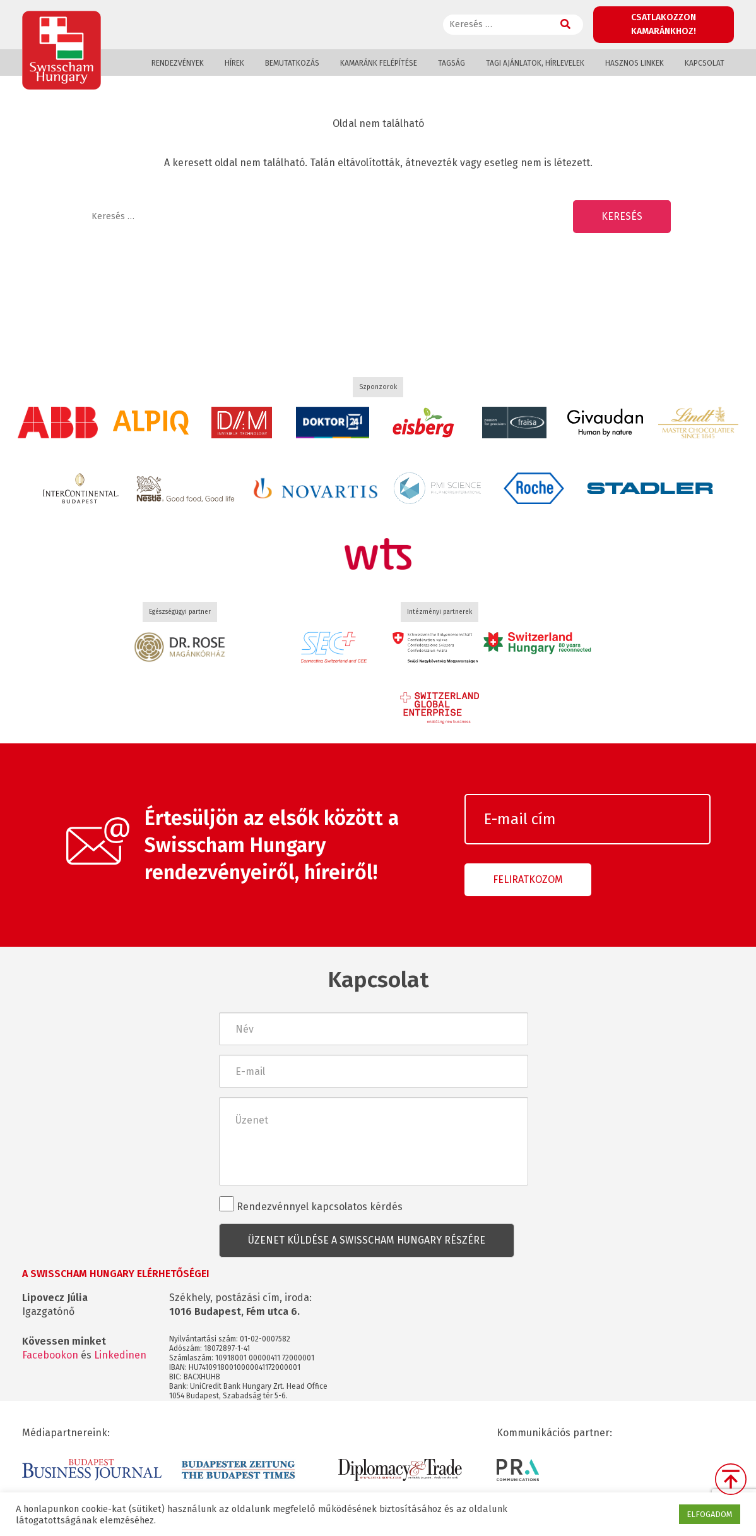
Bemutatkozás (292, 63)
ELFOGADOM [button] (710, 1514)
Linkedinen (120, 1355)
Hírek (234, 63)
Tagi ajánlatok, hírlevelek (535, 63)
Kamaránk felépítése (378, 63)
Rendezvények (177, 63)
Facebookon (50, 1355)
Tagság (451, 63)
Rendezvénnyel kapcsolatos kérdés (311, 1204)
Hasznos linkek (634, 63)
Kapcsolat (704, 63)
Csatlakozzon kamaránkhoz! (663, 24)
